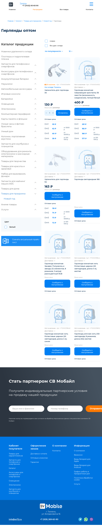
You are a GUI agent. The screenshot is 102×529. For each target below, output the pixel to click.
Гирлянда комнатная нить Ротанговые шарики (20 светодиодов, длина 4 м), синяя (56, 338)
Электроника (18, 109)
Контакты (89, 9)
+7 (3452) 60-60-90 (30, 5)
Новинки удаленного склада (16, 51)
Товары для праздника (32, 21)
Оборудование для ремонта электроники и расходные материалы (18, 153)
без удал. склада (56, 46)
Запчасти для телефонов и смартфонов (18, 65)
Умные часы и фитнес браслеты (18, 125)
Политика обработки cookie (83, 479)
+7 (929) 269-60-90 (49, 519)
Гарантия (35, 462)
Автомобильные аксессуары (18, 89)
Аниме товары (18, 204)
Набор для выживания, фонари (13, 175)
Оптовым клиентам (39, 458)
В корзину (63, 113)
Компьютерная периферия (18, 114)
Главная (11, 21)
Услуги (18, 209)
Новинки (12, 9)
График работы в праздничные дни (82, 473)
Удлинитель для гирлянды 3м (57, 91)
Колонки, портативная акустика (18, 137)
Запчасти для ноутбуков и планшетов (18, 145)
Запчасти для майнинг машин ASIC (18, 182)
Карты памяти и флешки (18, 119)
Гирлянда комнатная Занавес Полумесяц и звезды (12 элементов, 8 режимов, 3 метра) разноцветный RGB (55, 269)
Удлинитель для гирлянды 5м (57, 180)
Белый (12, 227)
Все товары (64, 9)
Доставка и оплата (39, 454)
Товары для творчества (18, 161)
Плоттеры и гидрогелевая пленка (15, 57)
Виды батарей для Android (82, 466)
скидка (52, 41)
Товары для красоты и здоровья (18, 167)
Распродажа (37, 9)
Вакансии (78, 455)
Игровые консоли (10, 94)
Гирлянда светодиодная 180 (87, 179)
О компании (59, 445)
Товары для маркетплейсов (16, 455)
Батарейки (18, 99)
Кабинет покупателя (15, 447)
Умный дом (18, 131)
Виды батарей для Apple (82, 460)
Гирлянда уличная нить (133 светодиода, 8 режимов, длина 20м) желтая (86, 336)
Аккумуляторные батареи (18, 79)
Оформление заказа (38, 447)
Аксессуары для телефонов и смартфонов (18, 72)
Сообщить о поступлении (87, 112)
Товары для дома (18, 188)
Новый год (47, 21)
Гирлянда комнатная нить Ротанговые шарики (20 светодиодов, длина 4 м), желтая (86, 267)
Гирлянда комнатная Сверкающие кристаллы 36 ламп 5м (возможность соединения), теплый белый (87, 94)
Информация (82, 445)
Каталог (19, 21)
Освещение (18, 104)
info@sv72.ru (15, 519)
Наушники (18, 84)
